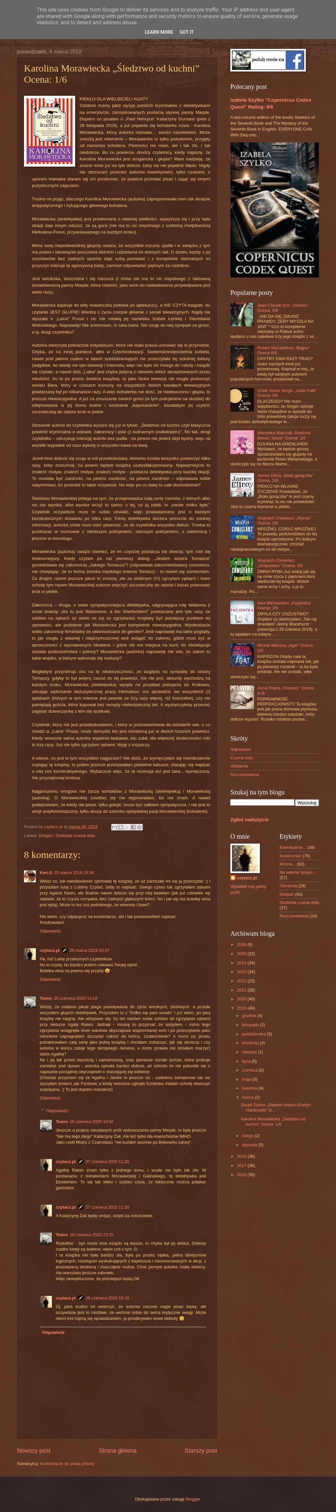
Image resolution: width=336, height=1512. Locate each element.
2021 (242, 990)
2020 (242, 998)
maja (247, 1079)
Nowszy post (34, 1450)
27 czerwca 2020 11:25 (107, 1161)
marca (248, 1097)
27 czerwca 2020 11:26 (107, 1207)
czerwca (250, 1070)
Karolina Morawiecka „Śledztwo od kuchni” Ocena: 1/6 (273, 1121)
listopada (251, 1024)
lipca (247, 1061)
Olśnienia (239, 766)
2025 (242, 953)
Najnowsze (240, 749)
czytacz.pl (50, 950)
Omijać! (46, 835)
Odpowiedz (50, 931)
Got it (186, 32)
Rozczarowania (244, 774)
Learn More (159, 32)
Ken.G (46, 872)
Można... (288, 864)
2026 (242, 944)
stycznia (250, 1144)
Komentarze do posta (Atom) (67, 1463)
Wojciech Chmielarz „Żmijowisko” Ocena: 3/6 (280, 563)
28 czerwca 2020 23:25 (92, 1234)
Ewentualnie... (293, 847)
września (251, 1042)
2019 (242, 1008)
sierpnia (250, 1052)
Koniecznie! (291, 855)
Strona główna (117, 1450)
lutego (248, 1135)
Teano (46, 998)
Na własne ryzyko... (298, 872)
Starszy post (201, 1450)
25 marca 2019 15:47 (90, 950)
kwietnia (250, 1088)
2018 (242, 1156)
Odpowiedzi (57, 1110)
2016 (242, 1174)
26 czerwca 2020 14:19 (75, 998)
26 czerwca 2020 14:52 (92, 1121)
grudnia (249, 1015)
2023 (242, 971)
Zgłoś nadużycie (249, 819)
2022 (242, 980)
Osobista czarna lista (75, 835)
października (254, 1034)
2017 (242, 1165)
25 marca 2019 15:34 (74, 872)
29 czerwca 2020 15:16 (107, 1298)
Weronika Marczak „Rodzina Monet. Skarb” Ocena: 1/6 (283, 435)
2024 (242, 962)
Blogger (193, 1499)
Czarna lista (241, 757)
